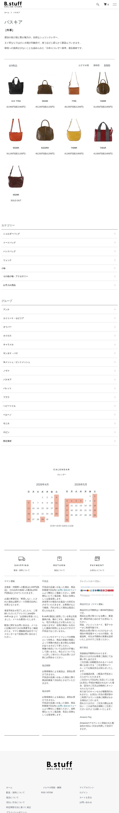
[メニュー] (114, 4)
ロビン (4, 412)
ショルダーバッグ (9, 233)
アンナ (4, 303)
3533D (45, 101)
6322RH (45, 148)
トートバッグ (7, 241)
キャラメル (6, 334)
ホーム (7, 12)
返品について (10, 775)
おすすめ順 (84, 65)
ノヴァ (4, 357)
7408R (74, 148)
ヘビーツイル (7, 388)
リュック (5, 257)
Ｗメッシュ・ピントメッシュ (13, 350)
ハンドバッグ (7, 249)
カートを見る (84, 775)
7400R (103, 101)
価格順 (96, 65)
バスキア (17, 12)
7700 (74, 101)
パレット (5, 373)
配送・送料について (13, 771)
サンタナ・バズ (8, 342)
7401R (103, 148)
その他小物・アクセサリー (12, 272)
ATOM (50, 771)
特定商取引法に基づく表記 (16, 785)
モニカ (4, 404)
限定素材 (5, 420)
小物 (3, 264)
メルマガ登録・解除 (50, 766)
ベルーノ (5, 396)
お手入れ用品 (7, 280)
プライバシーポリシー (14, 790)
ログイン (82, 771)
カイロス (5, 326)
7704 (16, 101)
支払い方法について (13, 780)
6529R (16, 195)
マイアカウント (85, 766)
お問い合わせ (84, 780)
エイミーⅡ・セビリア (11, 311)
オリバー (5, 318)
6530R (16, 148)
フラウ (4, 381)
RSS (43, 771)
